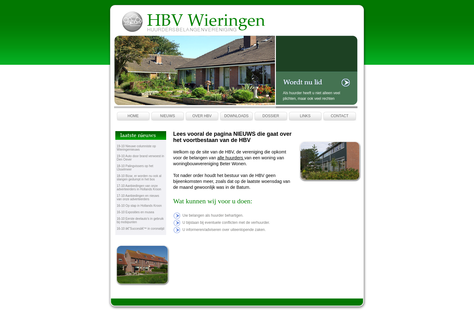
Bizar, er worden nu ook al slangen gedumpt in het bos (139, 177)
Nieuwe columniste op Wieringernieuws (136, 147)
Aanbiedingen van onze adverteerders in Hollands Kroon (139, 187)
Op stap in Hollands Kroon (144, 205)
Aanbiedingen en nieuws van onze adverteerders (138, 197)
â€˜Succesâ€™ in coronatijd (145, 228)
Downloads (236, 116)
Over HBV (201, 116)
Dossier (270, 116)
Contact (339, 116)
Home (133, 116)
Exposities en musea (140, 212)
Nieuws (167, 116)
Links (305, 116)
